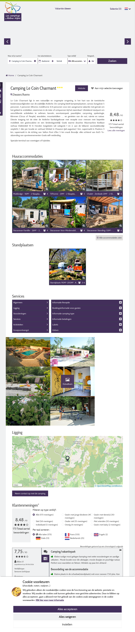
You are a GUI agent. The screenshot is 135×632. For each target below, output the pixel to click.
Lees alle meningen (116, 130)
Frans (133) (74, 509)
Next (128, 41)
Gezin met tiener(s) (104, 491)
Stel (44, 496)
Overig (74, 499)
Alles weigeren (67, 616)
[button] (68, 433)
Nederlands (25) (77, 512)
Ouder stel (76, 496)
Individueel (47, 499)
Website (81, 88)
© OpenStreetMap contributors (108, 460)
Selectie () (115, 8)
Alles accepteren (67, 609)
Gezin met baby (107, 499)
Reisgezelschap (91, 56)
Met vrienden (106, 496)
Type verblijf (72, 56)
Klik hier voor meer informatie (50, 600)
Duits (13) (45, 512)
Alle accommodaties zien (109, 237)
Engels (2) (103, 509)
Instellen (67, 624)
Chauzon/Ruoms (20, 94)
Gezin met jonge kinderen (78, 491)
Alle (44, 489)
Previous (7, 41)
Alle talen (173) (45, 509)
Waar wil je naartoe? (15, 56)
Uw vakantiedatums (44, 56)
